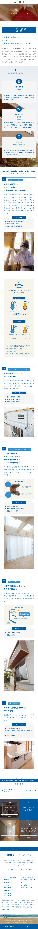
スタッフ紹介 (7, 887)
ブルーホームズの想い (9, 877)
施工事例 (6, 882)
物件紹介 (6, 879)
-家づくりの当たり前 (26, 887)
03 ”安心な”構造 (28, 790)
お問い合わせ (7, 893)
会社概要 (6, 890)
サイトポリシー (8, 895)
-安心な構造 (24, 885)
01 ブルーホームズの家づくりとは (10, 790)
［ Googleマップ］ (19, 865)
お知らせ (6, 885)
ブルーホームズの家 (27, 877)
